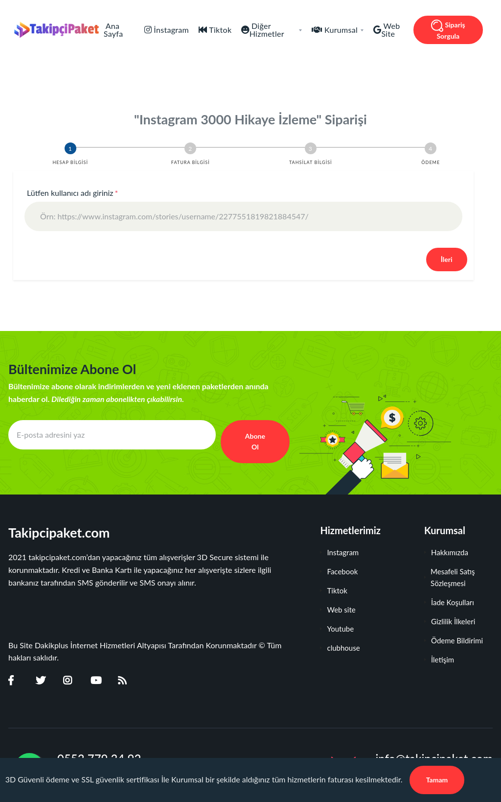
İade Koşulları (449, 602)
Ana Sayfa (113, 29)
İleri (447, 259)
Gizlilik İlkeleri (449, 621)
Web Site (390, 29)
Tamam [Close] (437, 780)
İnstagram (170, 29)
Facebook (339, 571)
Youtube (337, 628)
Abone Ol (255, 441)
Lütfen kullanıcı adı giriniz (72, 192)
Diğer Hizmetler (276, 29)
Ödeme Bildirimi (453, 640)
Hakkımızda (446, 552)
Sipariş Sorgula (448, 30)
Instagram (339, 552)
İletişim (439, 659)
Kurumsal (343, 29)
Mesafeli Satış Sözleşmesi (449, 577)
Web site (337, 609)
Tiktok (219, 29)
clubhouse (340, 647)
